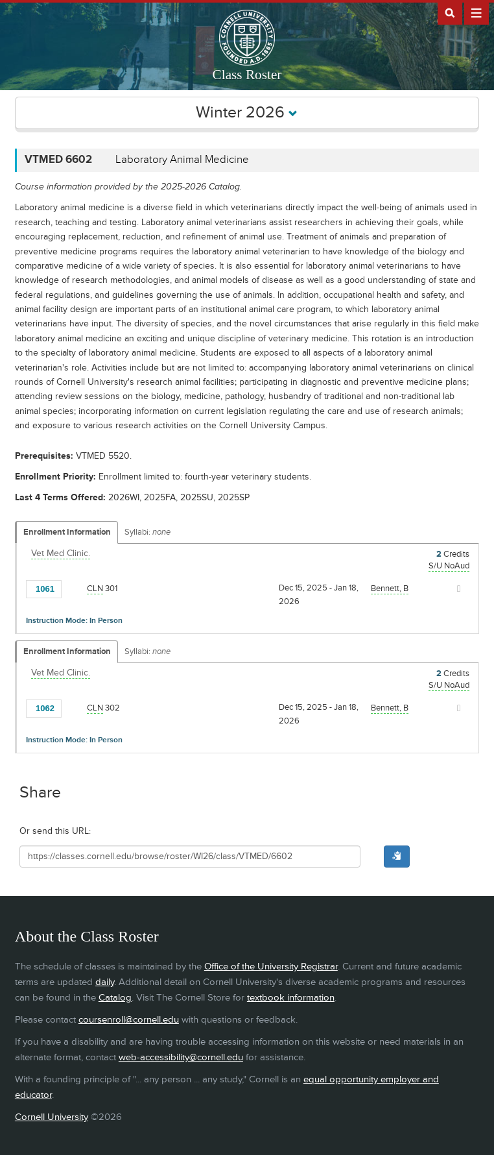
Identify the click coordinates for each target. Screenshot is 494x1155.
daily (104, 982)
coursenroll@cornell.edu (128, 1020)
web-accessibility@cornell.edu (181, 1057)
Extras (476, 12)
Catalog (115, 997)
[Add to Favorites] (74, 588)
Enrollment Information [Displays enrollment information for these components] (67, 532)
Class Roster (247, 74)
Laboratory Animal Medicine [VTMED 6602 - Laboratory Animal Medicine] (182, 159)
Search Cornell (450, 12)
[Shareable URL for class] (189, 856)
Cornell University (51, 1117)
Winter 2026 (247, 113)
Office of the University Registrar (271, 966)
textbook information (291, 997)
